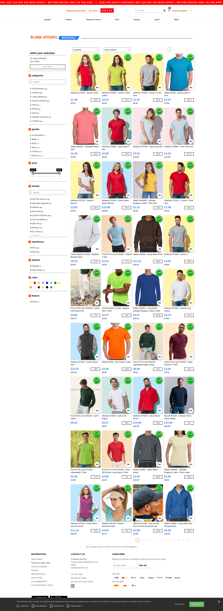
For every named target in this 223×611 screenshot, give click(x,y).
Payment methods (39, 559)
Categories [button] (37, 68)
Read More (147, 601)
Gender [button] (35, 122)
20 (183, 533)
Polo (117, 20)
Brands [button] (35, 179)
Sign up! (143, 558)
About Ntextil (36, 552)
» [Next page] (192, 42)
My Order (93, 11)
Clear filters (47, 60)
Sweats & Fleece (93, 20)
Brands (47, 20)
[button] (164, 11)
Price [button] (34, 156)
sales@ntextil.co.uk (79, 560)
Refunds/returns (38, 567)
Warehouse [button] (38, 234)
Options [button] (36, 253)
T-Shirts (68, 20)
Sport (157, 20)
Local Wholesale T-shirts (42, 578)
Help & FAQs (37, 570)
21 (187, 42)
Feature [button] (35, 288)
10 (178, 533)
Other (176, 20)
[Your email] (124, 558)
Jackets (137, 20)
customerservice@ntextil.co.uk (84, 555)
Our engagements (39, 574)
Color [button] (34, 270)
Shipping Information (76, 11)
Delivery (34, 563)
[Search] (148, 10)
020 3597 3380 (77, 567)
